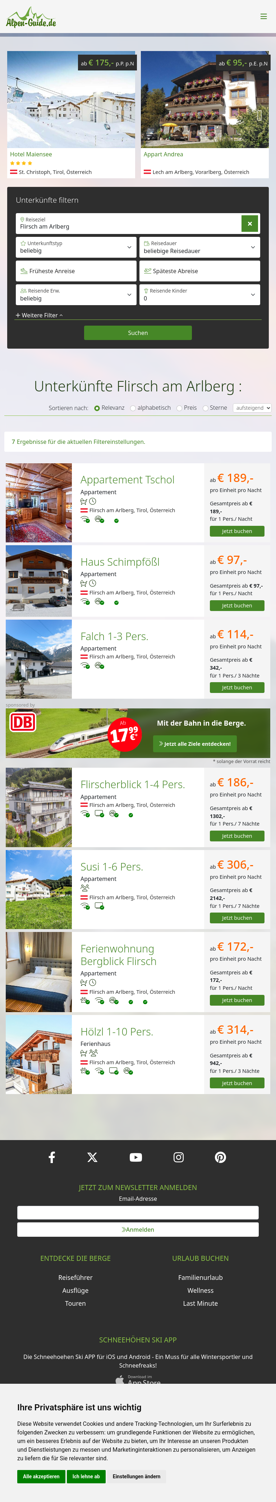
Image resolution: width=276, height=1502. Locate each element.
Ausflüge (76, 1290)
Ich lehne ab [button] (86, 1476)
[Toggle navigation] (264, 16)
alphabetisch (154, 408)
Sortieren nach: (68, 408)
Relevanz (113, 408)
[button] (259, 115)
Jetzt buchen (237, 531)
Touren (75, 1303)
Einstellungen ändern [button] (137, 1476)
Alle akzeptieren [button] (41, 1476)
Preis (190, 408)
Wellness (201, 1290)
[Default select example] (199, 247)
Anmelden (138, 1230)
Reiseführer (75, 1277)
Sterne (218, 408)
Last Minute (200, 1303)
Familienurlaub (200, 1277)
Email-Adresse (138, 1199)
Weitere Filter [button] (39, 315)
